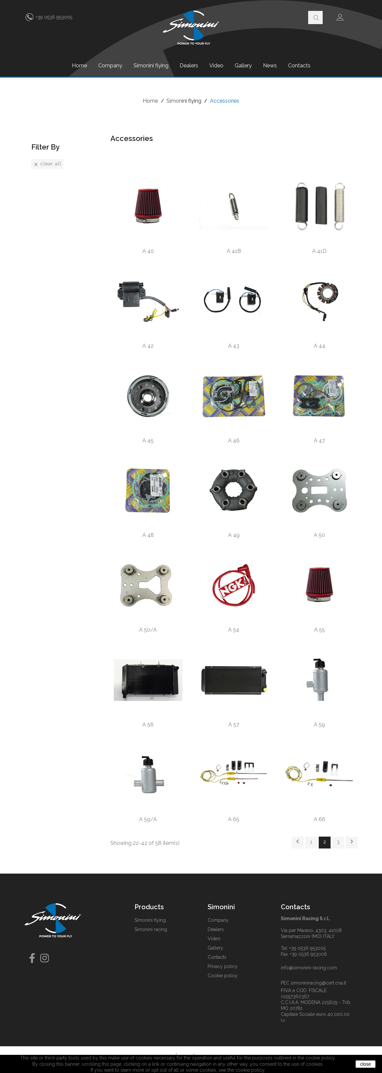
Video (216, 65)
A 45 (148, 440)
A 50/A (148, 630)
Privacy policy (223, 966)
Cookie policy (223, 975)
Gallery (243, 65)
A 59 (319, 724)
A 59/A (148, 819)
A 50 (319, 535)
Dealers (189, 65)
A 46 (234, 440)
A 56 (148, 724)
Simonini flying (150, 65)
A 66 (319, 819)
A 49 (234, 535)
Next (352, 842)
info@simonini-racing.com (309, 967)
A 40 (148, 251)
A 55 (319, 630)
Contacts (299, 65)
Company (110, 65)
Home (79, 65)
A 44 (319, 346)
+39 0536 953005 (54, 17)
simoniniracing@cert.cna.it (318, 983)
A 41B (234, 251)
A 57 (233, 724)
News (270, 65)
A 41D (319, 251)
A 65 (233, 819)
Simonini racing (150, 929)
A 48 (148, 535)
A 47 (319, 440)
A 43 (233, 346)
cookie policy (249, 1070)
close (365, 1064)
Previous (298, 842)
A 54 (233, 630)
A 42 (148, 346)
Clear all (47, 164)
